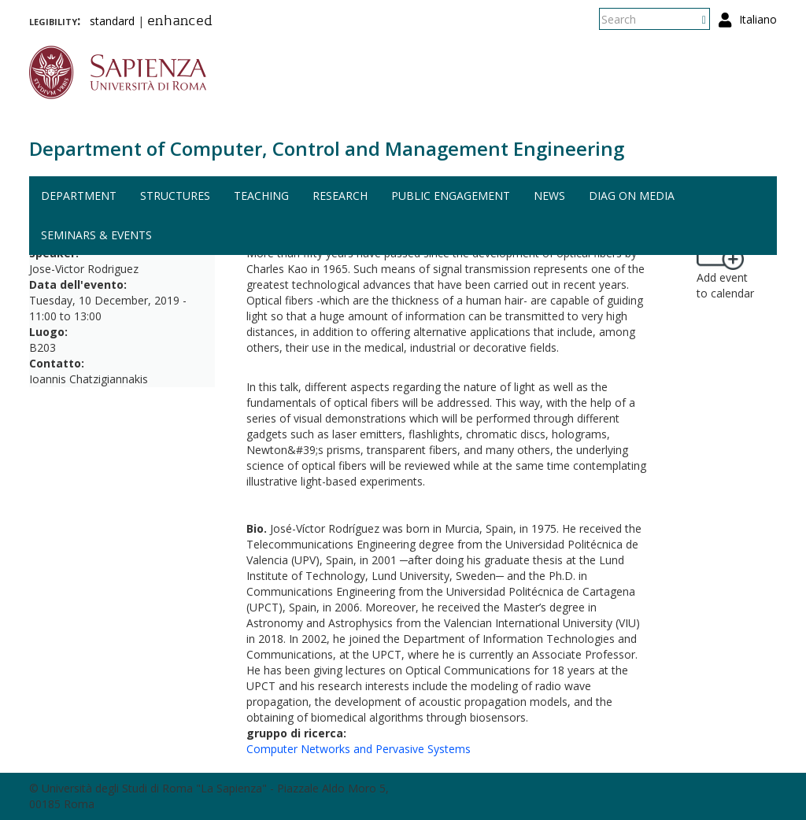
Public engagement (450, 195)
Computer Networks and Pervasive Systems (358, 748)
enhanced (180, 22)
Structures (175, 195)
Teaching (261, 195)
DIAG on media (632, 195)
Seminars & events (96, 234)
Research (340, 195)
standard (112, 20)
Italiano (758, 19)
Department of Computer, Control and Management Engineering (326, 148)
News (549, 195)
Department (78, 195)
